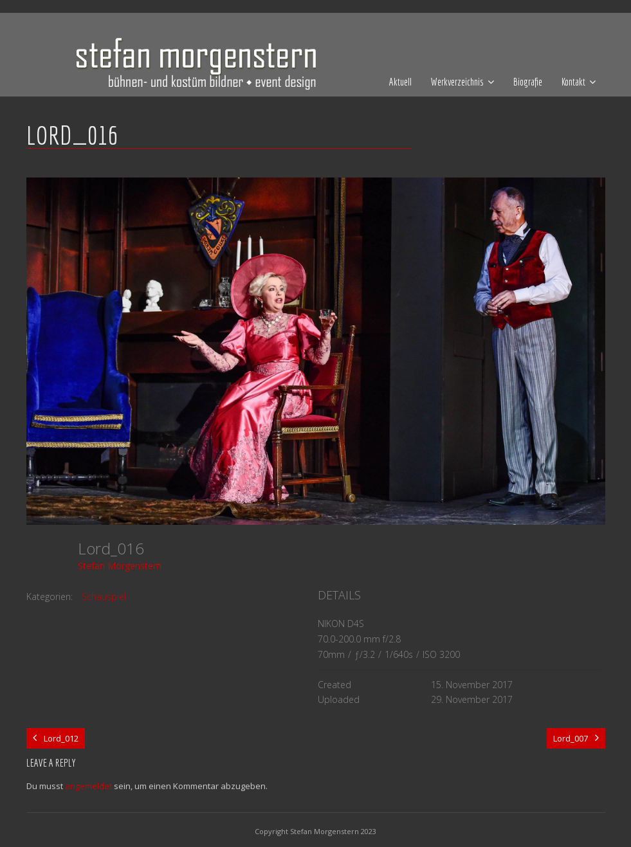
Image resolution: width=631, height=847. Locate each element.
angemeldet (88, 786)
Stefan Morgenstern (119, 566)
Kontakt (573, 81)
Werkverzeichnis (457, 81)
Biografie (527, 81)
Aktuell (400, 81)
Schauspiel (104, 596)
